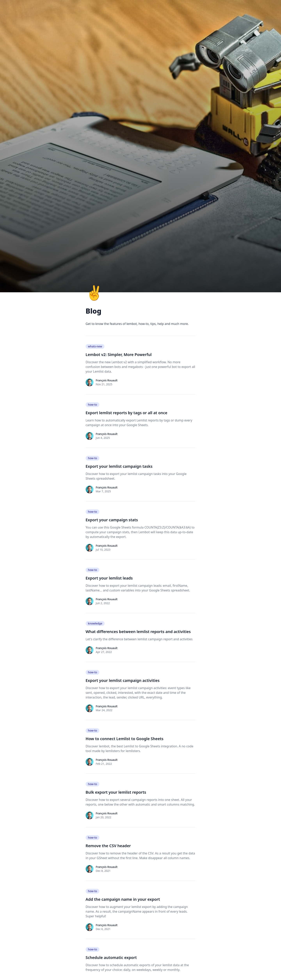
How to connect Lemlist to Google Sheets (125, 738)
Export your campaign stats (112, 519)
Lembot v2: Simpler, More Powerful (119, 354)
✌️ (94, 292)
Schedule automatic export (111, 957)
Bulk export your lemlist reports (116, 792)
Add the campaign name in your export (123, 899)
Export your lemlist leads (109, 578)
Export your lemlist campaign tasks (119, 466)
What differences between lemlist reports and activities (138, 631)
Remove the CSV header (108, 845)
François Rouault (107, 380)
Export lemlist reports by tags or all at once (126, 412)
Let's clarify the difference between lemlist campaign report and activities (139, 639)
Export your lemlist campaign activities (123, 680)
